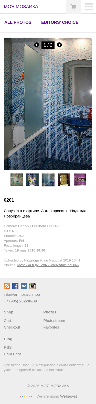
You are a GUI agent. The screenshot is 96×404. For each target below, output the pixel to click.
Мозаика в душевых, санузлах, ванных (48, 265)
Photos (49, 312)
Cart (7, 320)
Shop (9, 312)
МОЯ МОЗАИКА (54, 386)
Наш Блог (12, 354)
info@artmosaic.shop (22, 294)
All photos (17, 22)
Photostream (54, 320)
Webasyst (68, 396)
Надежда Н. (33, 260)
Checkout (12, 327)
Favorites (51, 327)
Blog (8, 339)
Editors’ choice (59, 22)
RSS (8, 347)
